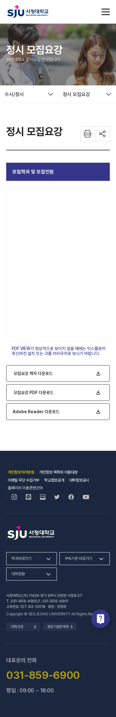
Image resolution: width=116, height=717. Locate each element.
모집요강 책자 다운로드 (33, 373)
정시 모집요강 (76, 94)
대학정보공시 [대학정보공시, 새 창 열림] (79, 480)
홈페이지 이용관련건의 (25, 488)
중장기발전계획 (59, 627)
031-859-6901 (55, 601)
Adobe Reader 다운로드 (36, 411)
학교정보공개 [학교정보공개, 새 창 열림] (54, 480)
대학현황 (18, 574)
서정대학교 (27, 12)
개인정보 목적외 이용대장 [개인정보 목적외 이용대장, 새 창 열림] (58, 472)
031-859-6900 (24, 601)
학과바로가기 (21, 558)
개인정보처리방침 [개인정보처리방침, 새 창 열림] (21, 472)
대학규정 (23, 627)
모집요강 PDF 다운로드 (33, 392)
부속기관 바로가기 (78, 558)
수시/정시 (14, 94)
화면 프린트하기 (87, 133)
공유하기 (102, 133)
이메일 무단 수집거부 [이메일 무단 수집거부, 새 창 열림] (23, 480)
